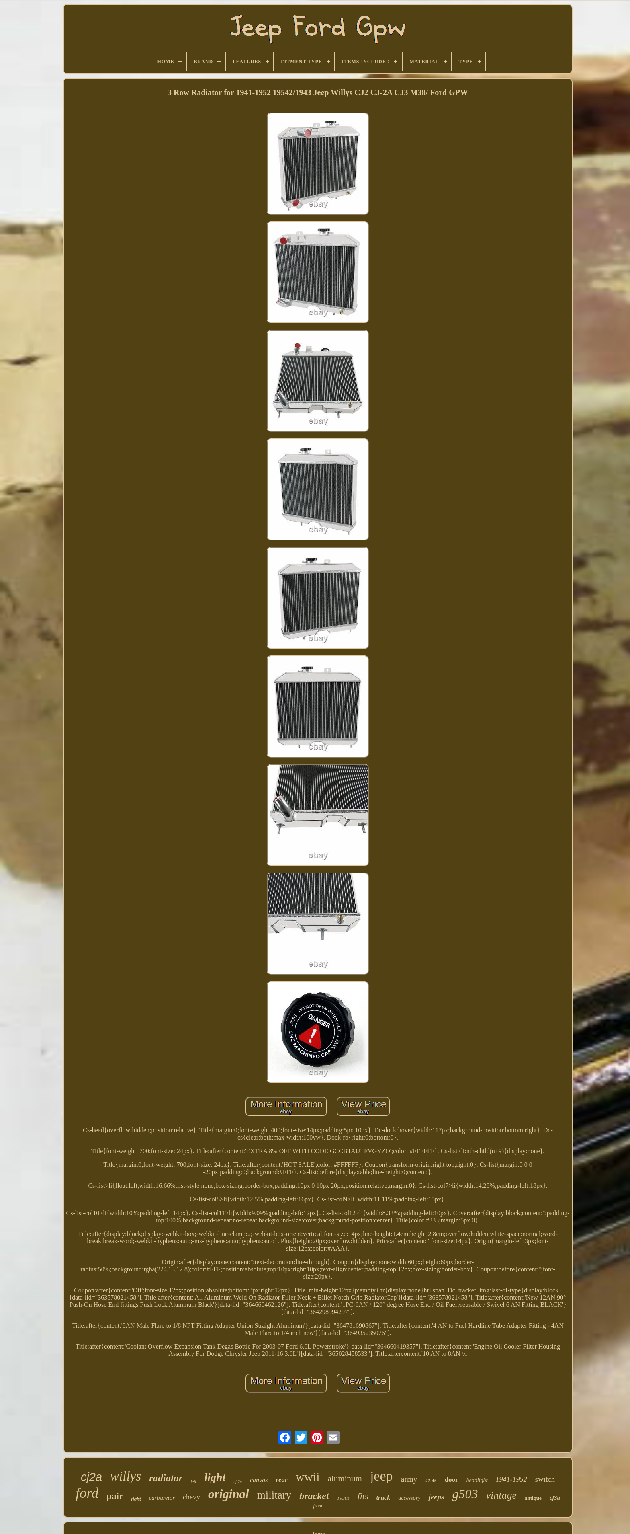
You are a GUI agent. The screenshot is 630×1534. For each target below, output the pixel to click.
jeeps (436, 1497)
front (318, 1506)
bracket (314, 1496)
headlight (477, 1480)
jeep (381, 1475)
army (409, 1478)
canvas (259, 1480)
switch (545, 1479)
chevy (191, 1497)
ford (87, 1493)
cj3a (555, 1498)
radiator (165, 1477)
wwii (308, 1476)
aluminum (345, 1478)
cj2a (91, 1476)
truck (383, 1497)
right (136, 1499)
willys (125, 1476)
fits (363, 1496)
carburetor (162, 1498)
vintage (501, 1495)
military (274, 1495)
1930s (343, 1498)
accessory (409, 1498)
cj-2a (237, 1481)
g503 (465, 1494)
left (193, 1481)
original (228, 1494)
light (215, 1477)
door (451, 1479)
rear (281, 1479)
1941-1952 (511, 1479)
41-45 (431, 1480)
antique (533, 1498)
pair (114, 1496)
